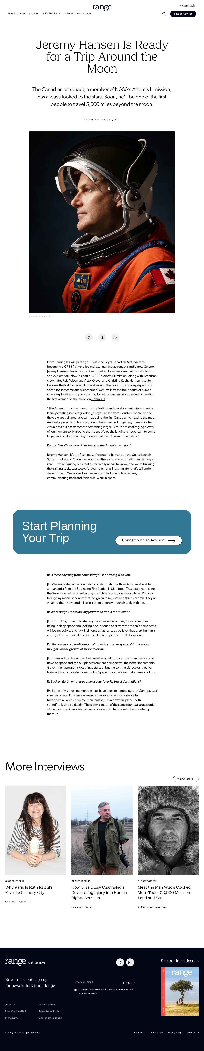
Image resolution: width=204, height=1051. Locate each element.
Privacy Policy (174, 1032)
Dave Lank (93, 120)
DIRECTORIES (51, 13)
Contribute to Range (50, 1018)
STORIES (33, 14)
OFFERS (69, 14)
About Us (10, 1004)
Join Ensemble (47, 1004)
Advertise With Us (49, 1011)
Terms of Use (156, 1032)
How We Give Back (16, 1011)
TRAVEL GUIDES (16, 14)
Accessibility (193, 1032)
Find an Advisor (183, 14)
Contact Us (139, 1032)
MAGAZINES (84, 14)
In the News (12, 1018)
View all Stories (186, 779)
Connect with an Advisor (148, 540)
